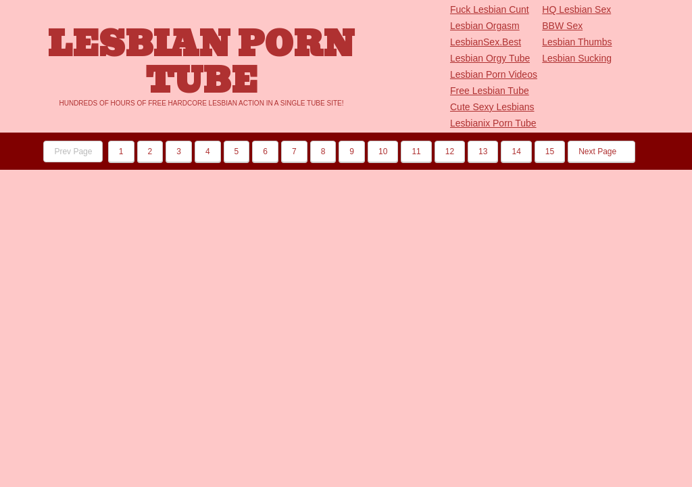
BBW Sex (562, 25)
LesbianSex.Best (485, 42)
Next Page (601, 151)
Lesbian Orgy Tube (490, 58)
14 (516, 151)
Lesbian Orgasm (485, 25)
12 (449, 151)
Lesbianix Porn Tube (493, 123)
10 (382, 151)
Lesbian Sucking (577, 58)
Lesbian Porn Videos (493, 74)
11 (416, 151)
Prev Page (73, 151)
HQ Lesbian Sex (576, 9)
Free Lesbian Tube (489, 90)
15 (549, 151)
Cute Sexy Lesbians (492, 106)
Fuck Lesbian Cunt (489, 9)
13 (482, 151)
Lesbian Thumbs (577, 42)
